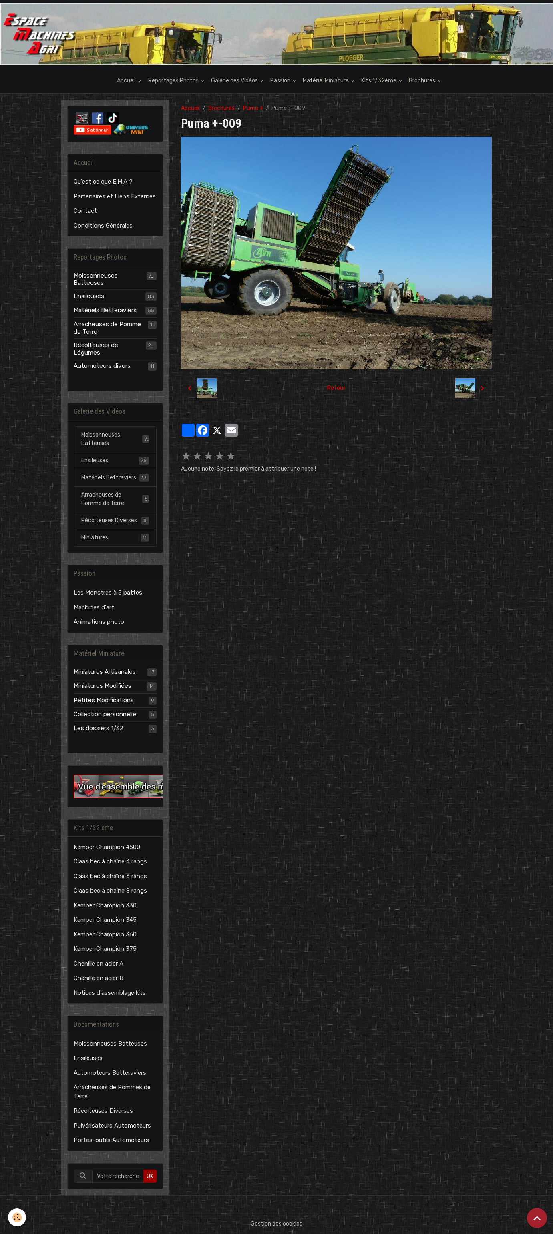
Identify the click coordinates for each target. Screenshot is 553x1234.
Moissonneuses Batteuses (96, 279)
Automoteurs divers (102, 365)
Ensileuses (89, 296)
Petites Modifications (104, 700)
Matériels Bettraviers (115, 478)
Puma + (253, 108)
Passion (281, 80)
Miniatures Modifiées (102, 685)
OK (150, 1176)
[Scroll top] (537, 1218)
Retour (336, 388)
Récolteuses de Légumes (96, 348)
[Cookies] (17, 1217)
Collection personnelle (105, 714)
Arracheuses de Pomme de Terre (107, 328)
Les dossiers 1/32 (98, 728)
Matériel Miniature (326, 80)
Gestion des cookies (276, 1223)
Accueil (127, 80)
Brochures (422, 80)
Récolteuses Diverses (115, 521)
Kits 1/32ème (379, 80)
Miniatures (115, 538)
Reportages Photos (174, 80)
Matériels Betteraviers (105, 310)
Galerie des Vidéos (235, 80)
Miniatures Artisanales (105, 671)
